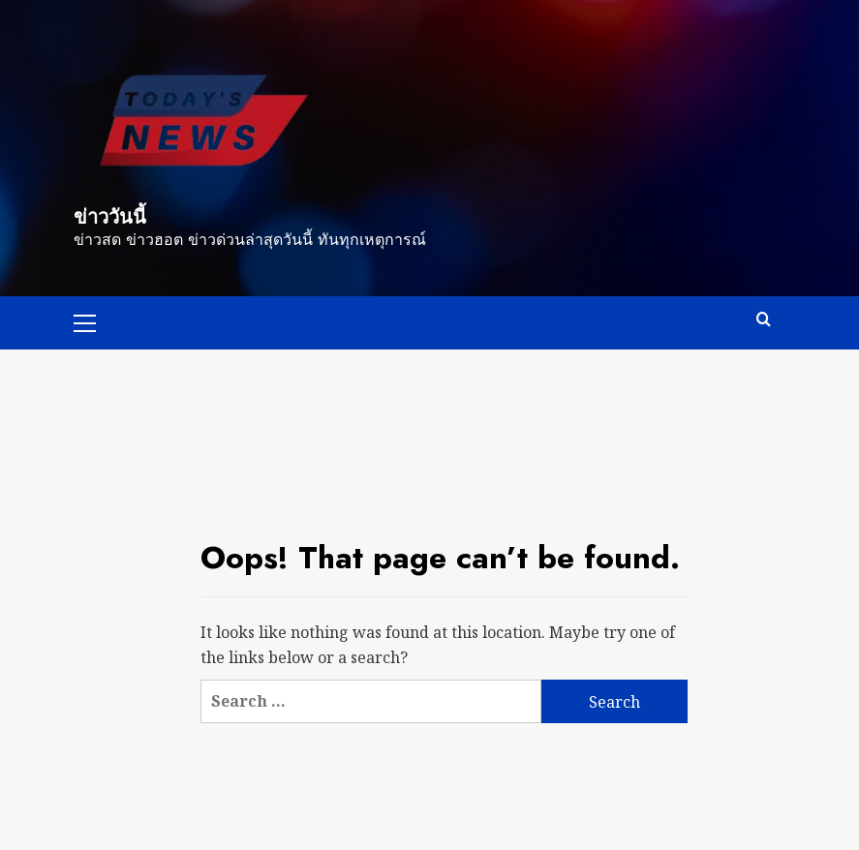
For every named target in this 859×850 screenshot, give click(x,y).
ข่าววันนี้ (110, 217)
